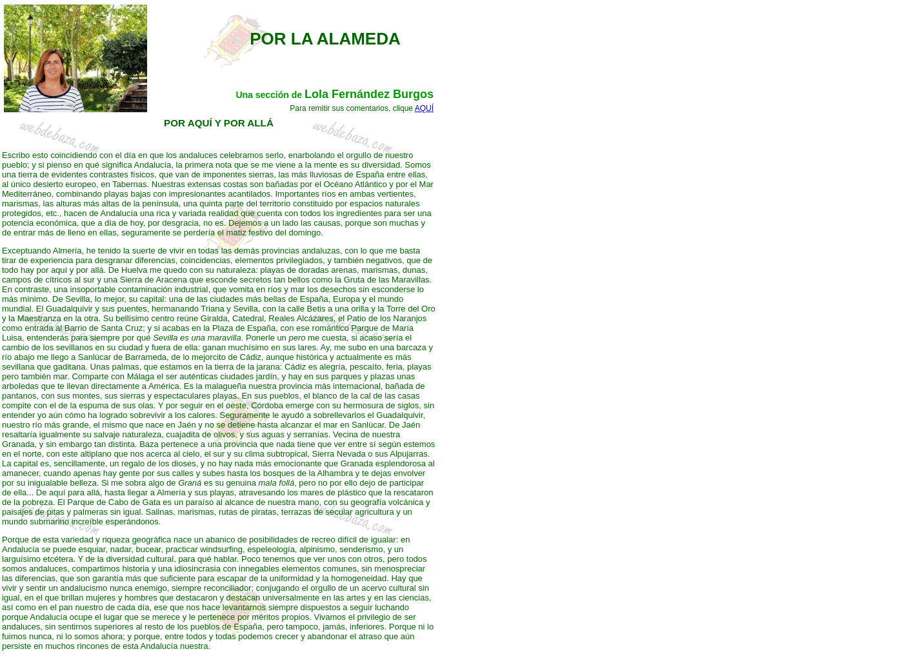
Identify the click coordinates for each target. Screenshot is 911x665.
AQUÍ (424, 108)
